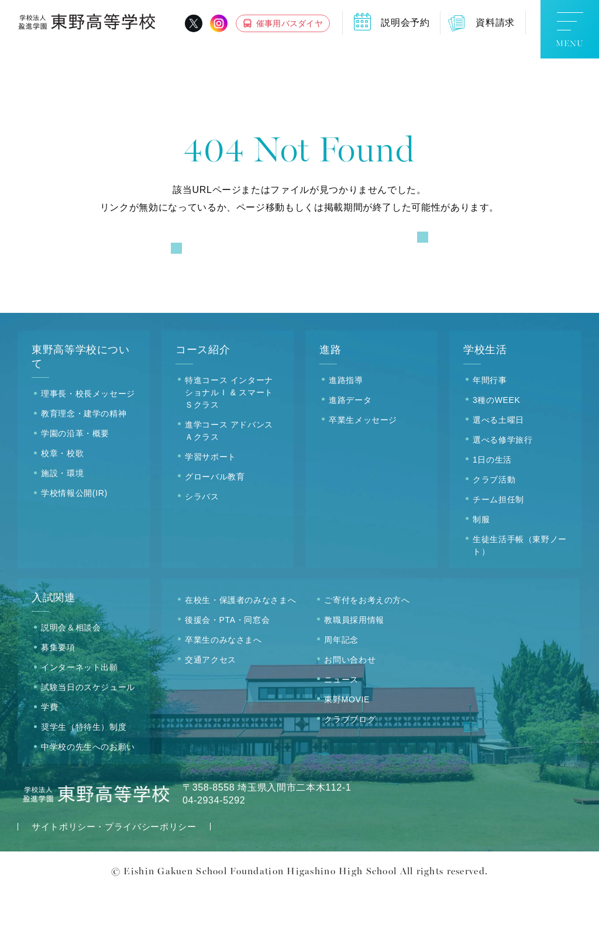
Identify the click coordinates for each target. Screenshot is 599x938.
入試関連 (53, 645)
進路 (330, 398)
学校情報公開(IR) (74, 541)
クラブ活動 (494, 527)
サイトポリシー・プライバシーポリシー (114, 875)
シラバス (202, 544)
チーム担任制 (498, 546)
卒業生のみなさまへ (223, 687)
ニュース (341, 727)
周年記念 (341, 687)
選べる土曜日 (498, 467)
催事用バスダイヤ (289, 23)
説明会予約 (405, 22)
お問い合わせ (350, 707)
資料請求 (495, 22)
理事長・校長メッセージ (88, 441)
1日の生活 (492, 507)
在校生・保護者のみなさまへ (240, 647)
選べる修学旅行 (502, 487)
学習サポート (210, 504)
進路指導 (346, 427)
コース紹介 (202, 398)
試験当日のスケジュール (88, 735)
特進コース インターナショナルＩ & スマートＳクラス (229, 440)
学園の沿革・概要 (75, 481)
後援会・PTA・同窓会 (227, 667)
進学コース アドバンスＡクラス (229, 478)
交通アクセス (210, 707)
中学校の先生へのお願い (88, 794)
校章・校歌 (62, 501)
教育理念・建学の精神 (83, 461)
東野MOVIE (347, 746)
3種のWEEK (497, 447)
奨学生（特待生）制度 (83, 775)
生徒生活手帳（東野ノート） (520, 593)
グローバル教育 (215, 524)
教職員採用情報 (354, 667)
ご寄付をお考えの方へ (366, 647)
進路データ (350, 447)
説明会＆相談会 (71, 675)
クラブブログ (350, 766)
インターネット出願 (79, 715)
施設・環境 (62, 521)
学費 (49, 755)
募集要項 (58, 695)
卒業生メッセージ (363, 467)
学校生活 (485, 398)
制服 (481, 566)
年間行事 (490, 427)
